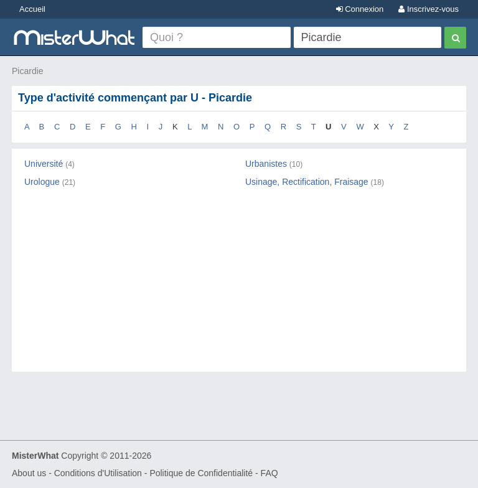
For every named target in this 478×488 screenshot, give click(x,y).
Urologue (42, 182)
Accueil (32, 9)
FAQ (269, 473)
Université (43, 164)
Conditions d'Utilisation (98, 473)
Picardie (28, 71)
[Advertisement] (239, 291)
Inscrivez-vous (428, 9)
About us (29, 473)
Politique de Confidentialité (201, 473)
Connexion (360, 9)
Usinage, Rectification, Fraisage (306, 182)
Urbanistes (266, 164)
